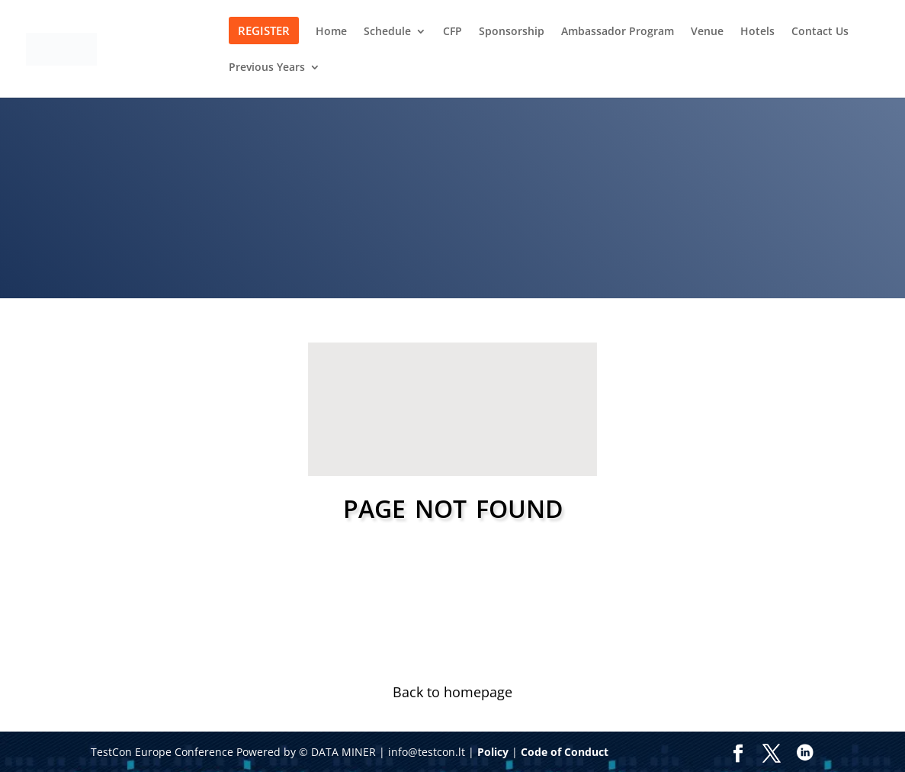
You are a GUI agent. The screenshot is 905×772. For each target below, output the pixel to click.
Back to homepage (452, 692)
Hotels (757, 32)
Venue (707, 32)
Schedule (387, 32)
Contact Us (820, 32)
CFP (452, 32)
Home (331, 32)
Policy (493, 752)
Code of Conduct (564, 752)
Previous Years (267, 68)
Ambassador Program (617, 32)
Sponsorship (511, 32)
